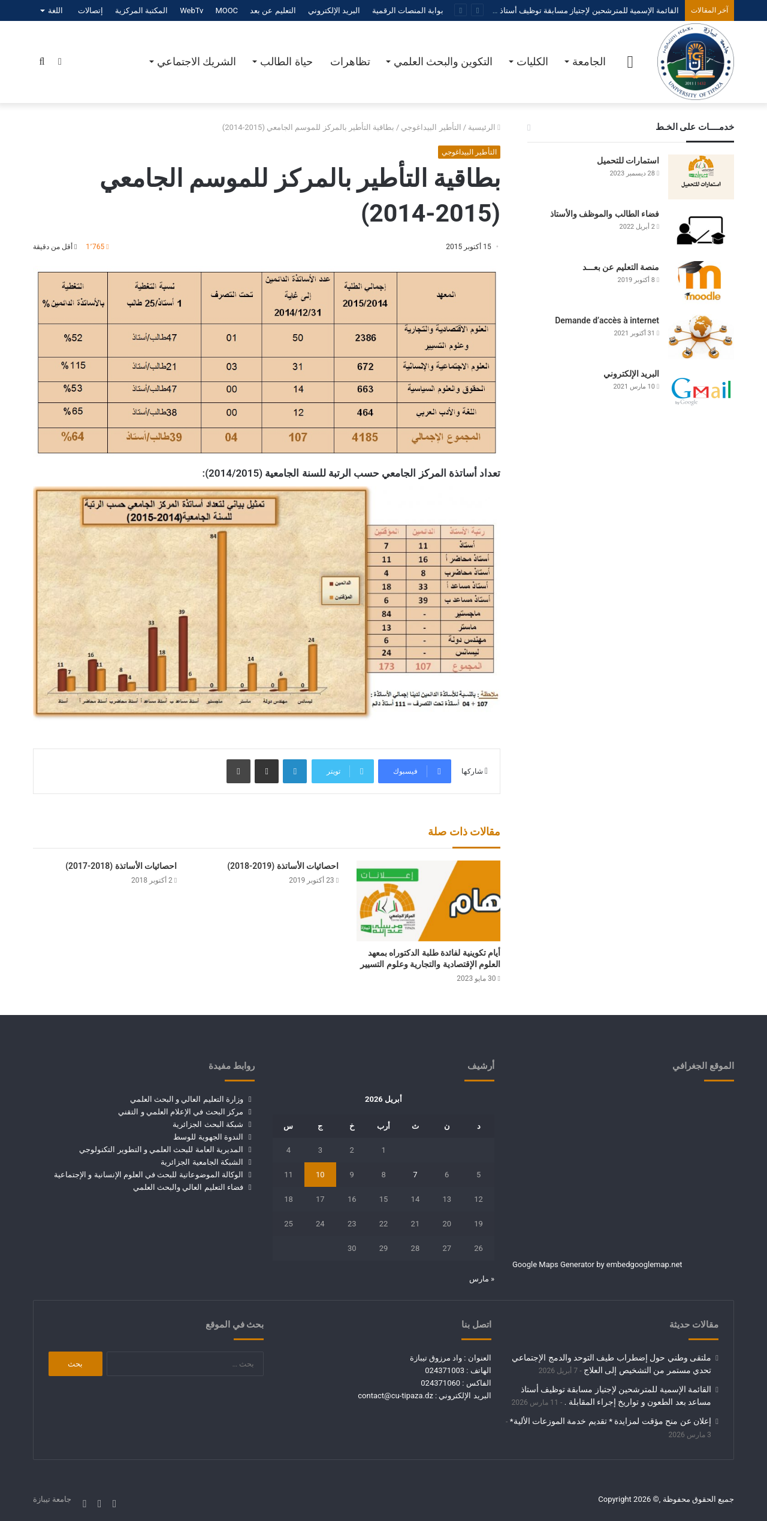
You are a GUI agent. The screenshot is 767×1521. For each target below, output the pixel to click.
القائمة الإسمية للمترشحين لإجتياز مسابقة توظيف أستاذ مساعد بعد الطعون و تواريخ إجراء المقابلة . (518, 10)
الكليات (532, 61)
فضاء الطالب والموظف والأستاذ (604, 214)
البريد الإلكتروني (334, 10)
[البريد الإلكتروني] (701, 390)
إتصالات (90, 10)
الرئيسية (484, 127)
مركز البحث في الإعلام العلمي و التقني (180, 1111)
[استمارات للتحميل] (701, 176)
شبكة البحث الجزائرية (208, 1124)
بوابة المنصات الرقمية (407, 10)
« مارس (481, 1278)
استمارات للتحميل (628, 160)
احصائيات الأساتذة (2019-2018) (283, 866)
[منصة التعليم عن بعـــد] (701, 283)
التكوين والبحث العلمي (443, 61)
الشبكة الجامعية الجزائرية (202, 1162)
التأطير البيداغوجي (431, 127)
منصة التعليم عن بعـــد (620, 267)
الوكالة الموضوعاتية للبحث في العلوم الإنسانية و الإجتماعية (148, 1174)
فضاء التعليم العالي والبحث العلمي (188, 1187)
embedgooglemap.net (644, 1264)
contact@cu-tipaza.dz (395, 1395)
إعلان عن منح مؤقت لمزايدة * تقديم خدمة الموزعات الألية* (610, 1421)
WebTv (191, 10)
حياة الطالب (286, 61)
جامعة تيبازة (52, 1499)
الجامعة (589, 61)
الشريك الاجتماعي (196, 61)
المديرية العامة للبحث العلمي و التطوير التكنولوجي (161, 1149)
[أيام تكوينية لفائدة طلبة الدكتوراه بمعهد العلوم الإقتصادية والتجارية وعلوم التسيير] (428, 901)
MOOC (226, 10)
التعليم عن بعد (272, 10)
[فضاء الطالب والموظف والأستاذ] (701, 230)
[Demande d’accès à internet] (701, 336)
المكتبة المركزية (141, 10)
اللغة (55, 10)
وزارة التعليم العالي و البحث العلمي (186, 1099)
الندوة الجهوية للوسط (208, 1136)
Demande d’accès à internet (607, 320)
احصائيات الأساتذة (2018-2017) (121, 866)
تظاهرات (350, 61)
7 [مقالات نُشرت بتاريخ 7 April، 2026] (415, 1174)
